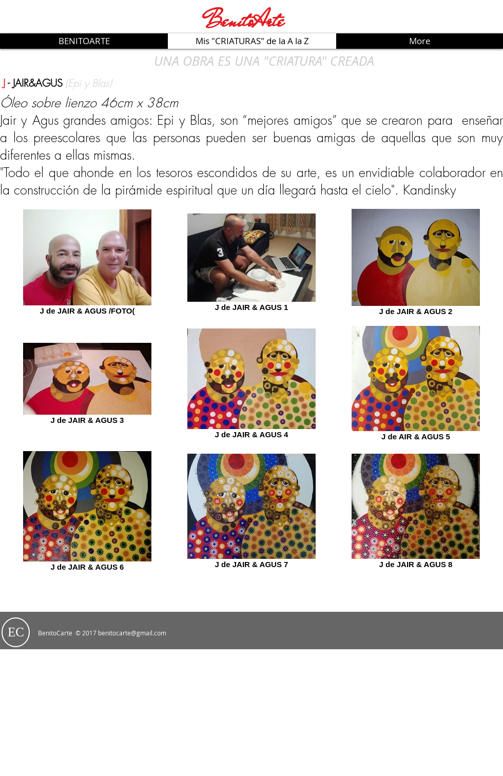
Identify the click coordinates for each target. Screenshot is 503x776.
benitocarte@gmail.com (132, 633)
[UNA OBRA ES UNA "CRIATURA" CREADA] (264, 60)
